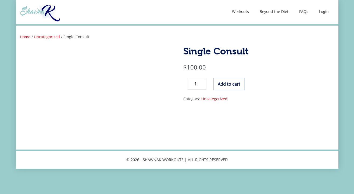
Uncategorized (47, 36)
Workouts (240, 11)
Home (25, 36)
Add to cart (229, 84)
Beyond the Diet (274, 11)
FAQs (303, 11)
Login (324, 11)
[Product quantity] (197, 84)
